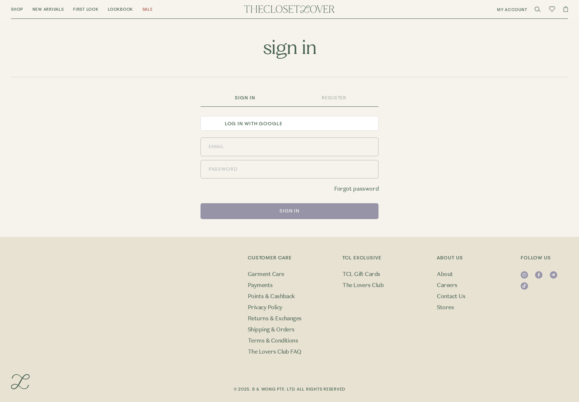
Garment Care (266, 274)
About (445, 274)
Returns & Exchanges (275, 318)
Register (334, 97)
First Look (86, 9)
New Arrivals (48, 9)
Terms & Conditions (273, 340)
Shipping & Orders (271, 329)
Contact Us (451, 296)
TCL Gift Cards (361, 274)
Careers (447, 285)
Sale (148, 9)
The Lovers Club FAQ (274, 351)
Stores (445, 307)
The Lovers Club (363, 285)
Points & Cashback (271, 296)
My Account (512, 9)
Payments (260, 285)
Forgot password (356, 189)
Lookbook (120, 9)
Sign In (245, 97)
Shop (17, 9)
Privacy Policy (265, 307)
